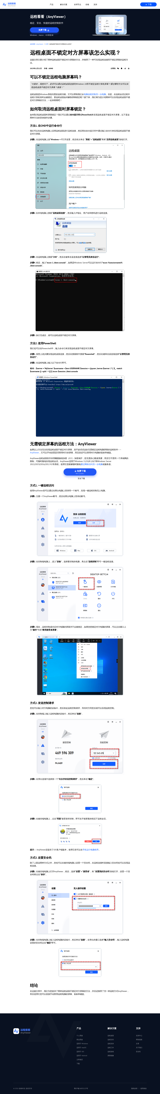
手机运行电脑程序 (91, 849)
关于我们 (139, 1048)
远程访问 (111, 1040)
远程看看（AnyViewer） (37, 44)
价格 (87, 4)
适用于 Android (82, 1056)
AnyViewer (34, 452)
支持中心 (139, 1036)
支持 (95, 4)
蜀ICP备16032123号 (81, 1088)
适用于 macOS (81, 1048)
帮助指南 (139, 1040)
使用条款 (143, 1088)
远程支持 (111, 1044)
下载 (148, 4)
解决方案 (63, 4)
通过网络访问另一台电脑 (92, 464)
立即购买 (80, 1060)
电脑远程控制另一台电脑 (95, 94)
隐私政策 (134, 1088)
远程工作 (111, 1048)
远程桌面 (111, 1036)
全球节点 (77, 4)
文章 (46, 44)
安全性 (138, 1052)
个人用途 (80, 1036)
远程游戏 (111, 1052)
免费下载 (44, 30)
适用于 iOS (80, 1052)
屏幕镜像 (111, 1056)
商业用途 (80, 1040)
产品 (51, 4)
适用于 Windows (82, 1044)
